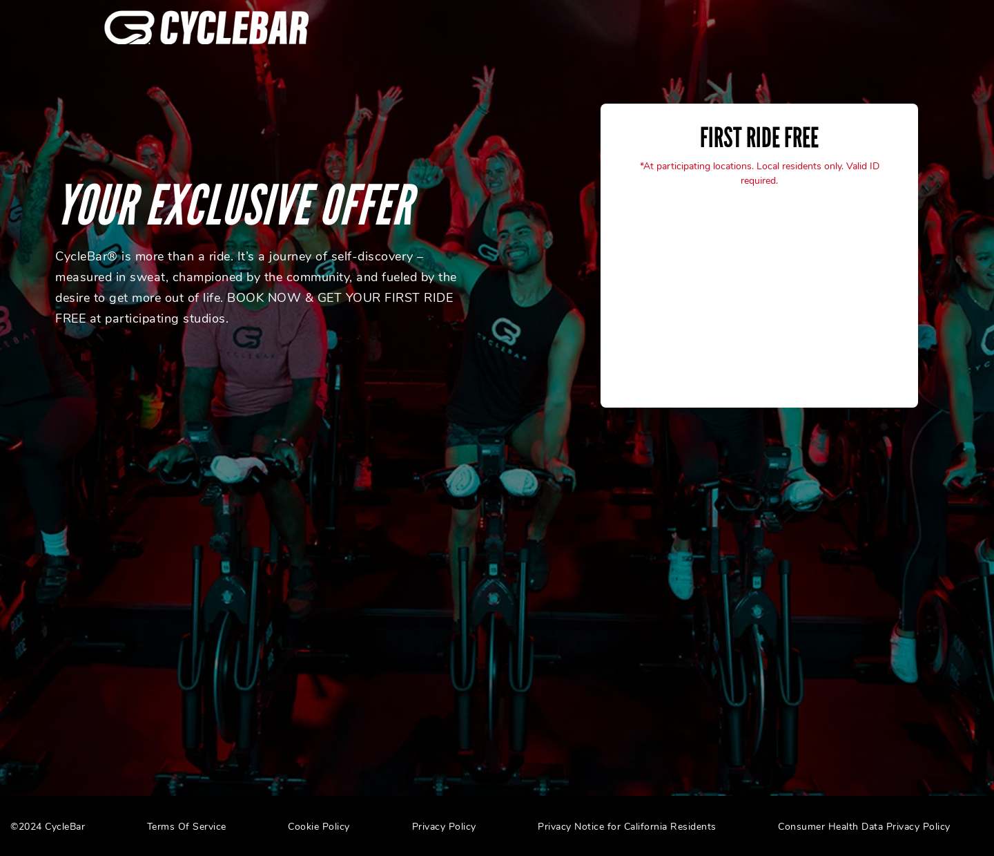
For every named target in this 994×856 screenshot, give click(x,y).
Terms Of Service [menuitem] (186, 826)
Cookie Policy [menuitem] (319, 826)
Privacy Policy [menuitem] (444, 826)
